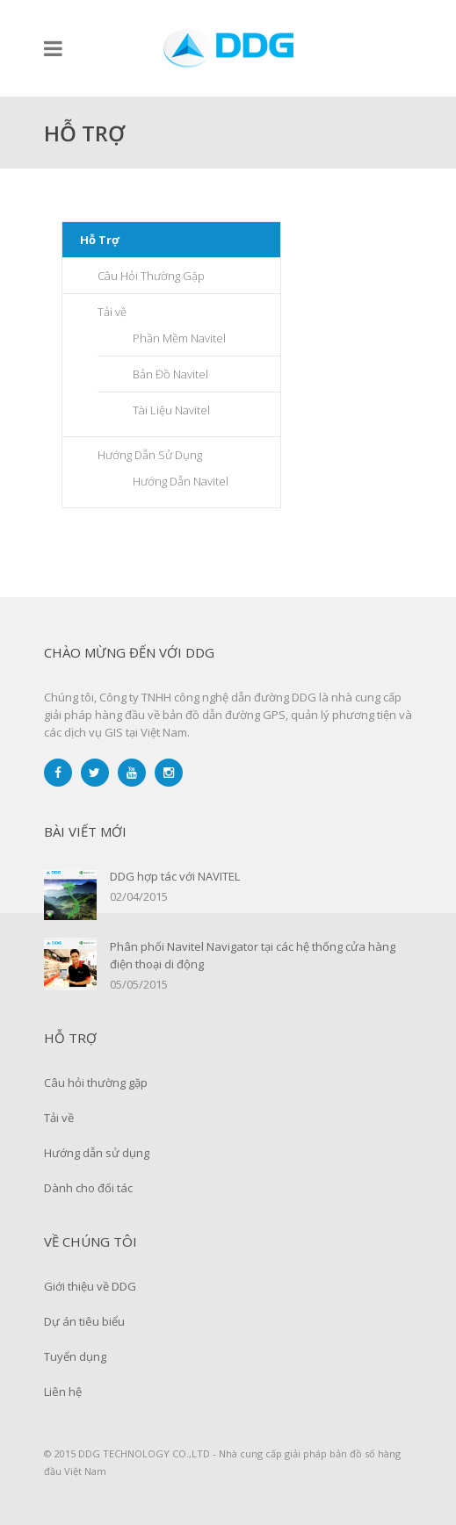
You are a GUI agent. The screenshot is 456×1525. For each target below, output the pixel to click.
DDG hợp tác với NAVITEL (175, 876)
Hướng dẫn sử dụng (96, 1153)
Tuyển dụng (75, 1356)
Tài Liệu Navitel (171, 410)
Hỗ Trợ (99, 240)
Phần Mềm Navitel (179, 338)
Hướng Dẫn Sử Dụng (150, 455)
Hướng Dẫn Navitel (180, 481)
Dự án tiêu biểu (84, 1321)
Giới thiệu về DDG (90, 1286)
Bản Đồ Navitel (170, 374)
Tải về (112, 312)
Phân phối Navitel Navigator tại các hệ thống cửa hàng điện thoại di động (252, 955)
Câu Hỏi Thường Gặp (151, 276)
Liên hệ (63, 1391)
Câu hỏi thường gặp (96, 1082)
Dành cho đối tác (88, 1188)
